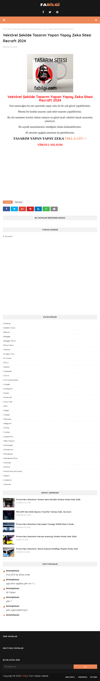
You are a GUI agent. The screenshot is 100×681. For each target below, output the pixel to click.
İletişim (93, 677)
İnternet (7, 484)
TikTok (6, 428)
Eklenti (7, 367)
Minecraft (8, 397)
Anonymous (12, 570)
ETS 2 (6, 362)
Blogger (7, 336)
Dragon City (9, 354)
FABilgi (24, 676)
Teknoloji (16, 29)
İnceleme (7, 480)
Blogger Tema (10, 341)
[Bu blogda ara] (38, 666)
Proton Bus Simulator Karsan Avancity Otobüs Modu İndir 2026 (46, 536)
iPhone (7, 467)
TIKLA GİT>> (76, 138)
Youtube (7, 462)
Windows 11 (8, 449)
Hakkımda (82, 677)
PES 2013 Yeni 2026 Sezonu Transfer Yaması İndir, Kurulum (43, 512)
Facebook (8, 371)
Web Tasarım (9, 441)
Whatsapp (8, 445)
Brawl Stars (9, 345)
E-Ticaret (7, 358)
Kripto (6, 393)
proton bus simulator (13, 471)
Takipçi (7, 415)
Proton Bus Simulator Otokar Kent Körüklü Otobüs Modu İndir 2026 (48, 499)
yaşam (7, 476)
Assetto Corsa (9, 328)
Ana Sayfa (7, 29)
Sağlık (6, 410)
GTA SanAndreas (11, 380)
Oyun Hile (8, 402)
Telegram (8, 423)
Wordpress (8, 454)
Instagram (8, 389)
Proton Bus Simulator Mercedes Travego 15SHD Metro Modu (45, 524)
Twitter (7, 432)
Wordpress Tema (11, 458)
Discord (7, 349)
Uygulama (8, 436)
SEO (6, 406)
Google (7, 384)
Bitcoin (7, 332)
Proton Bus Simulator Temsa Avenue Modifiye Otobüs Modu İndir (47, 549)
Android (7, 323)
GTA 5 (6, 375)
